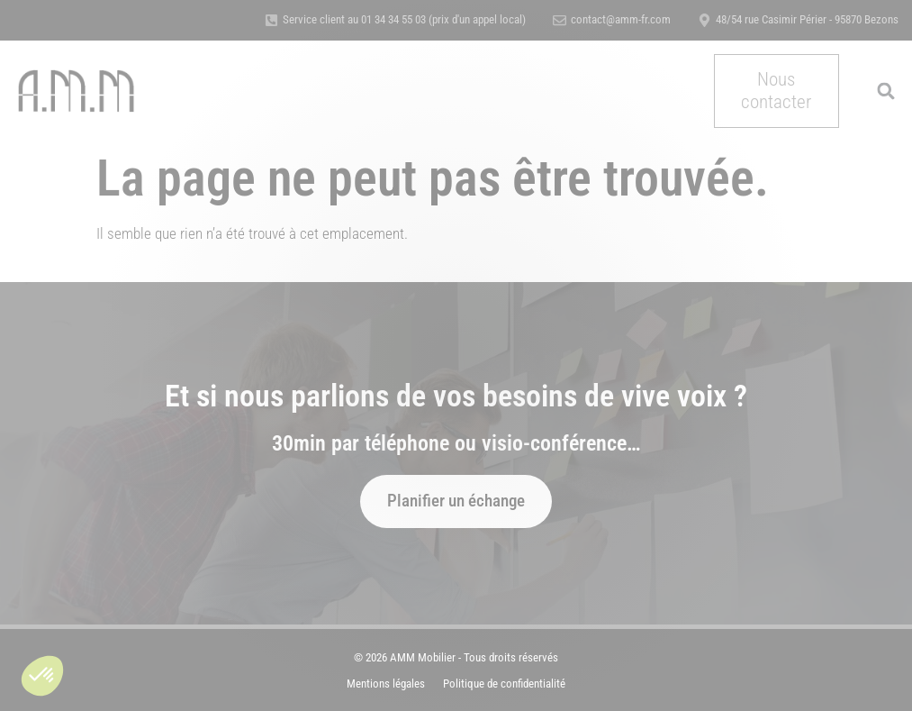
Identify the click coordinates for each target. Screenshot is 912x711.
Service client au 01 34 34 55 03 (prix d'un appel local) (404, 19)
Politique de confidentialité (504, 683)
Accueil (216, 71)
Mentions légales (386, 683)
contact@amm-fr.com (621, 19)
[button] (42, 675)
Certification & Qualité (593, 71)
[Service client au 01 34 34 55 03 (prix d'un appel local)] (271, 20)
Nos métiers (303, 72)
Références (472, 71)
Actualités (428, 110)
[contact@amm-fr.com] (559, 20)
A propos (394, 71)
